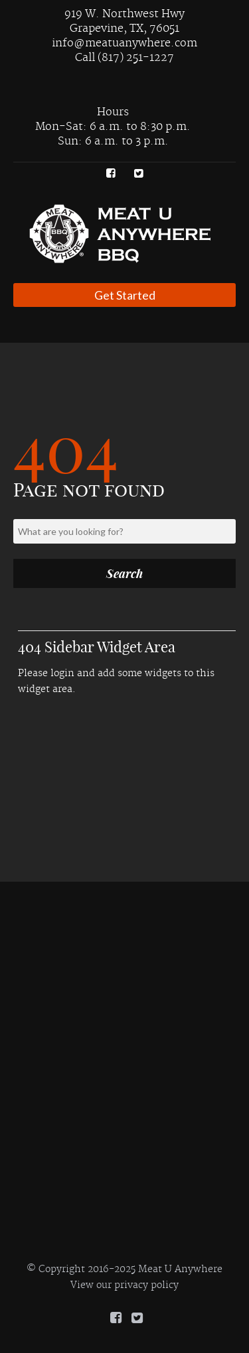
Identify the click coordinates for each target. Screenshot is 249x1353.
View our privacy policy (124, 1285)
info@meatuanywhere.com (124, 43)
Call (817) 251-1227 (124, 57)
